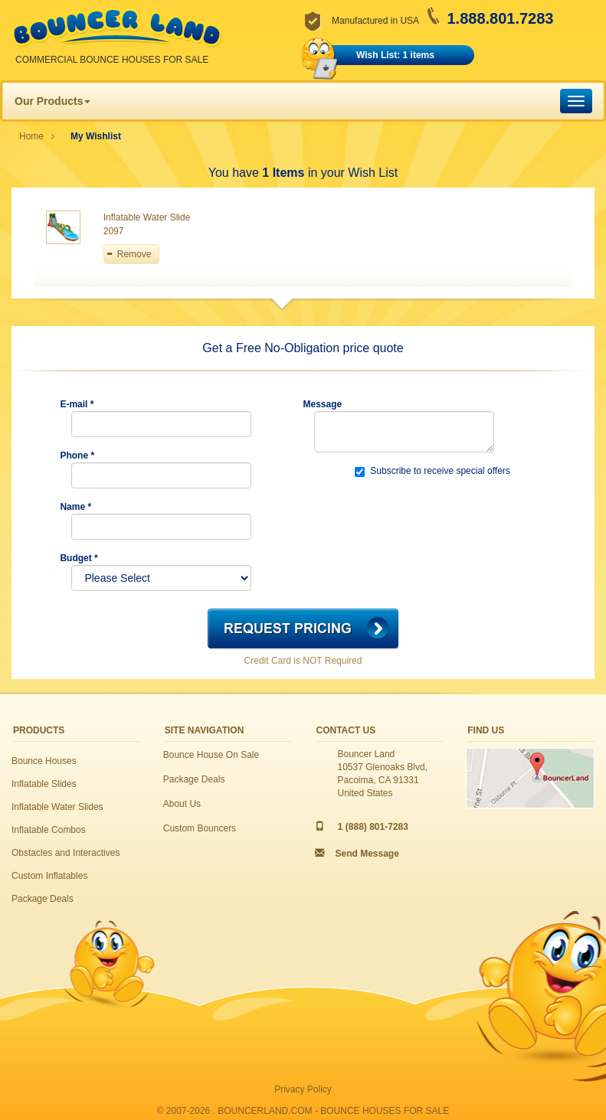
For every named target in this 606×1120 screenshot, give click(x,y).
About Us (182, 803)
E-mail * (76, 404)
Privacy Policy (303, 1089)
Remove (134, 254)
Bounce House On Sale (211, 754)
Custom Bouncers (199, 828)
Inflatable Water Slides (57, 807)
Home (31, 136)
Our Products (52, 101)
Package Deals (42, 898)
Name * (75, 506)
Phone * (77, 455)
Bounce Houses (44, 761)
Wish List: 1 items (395, 55)
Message (322, 404)
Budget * (78, 558)
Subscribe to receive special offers (432, 471)
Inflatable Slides (44, 784)
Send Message (367, 853)
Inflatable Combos (48, 829)
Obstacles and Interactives (65, 852)
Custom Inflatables (49, 875)
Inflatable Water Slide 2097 (147, 224)
